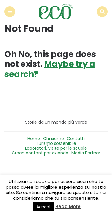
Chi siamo (53, 139)
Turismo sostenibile (56, 143)
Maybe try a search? (49, 69)
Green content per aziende (40, 153)
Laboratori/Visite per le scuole (56, 148)
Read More (68, 206)
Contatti (76, 139)
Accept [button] (43, 207)
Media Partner (85, 153)
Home (33, 139)
